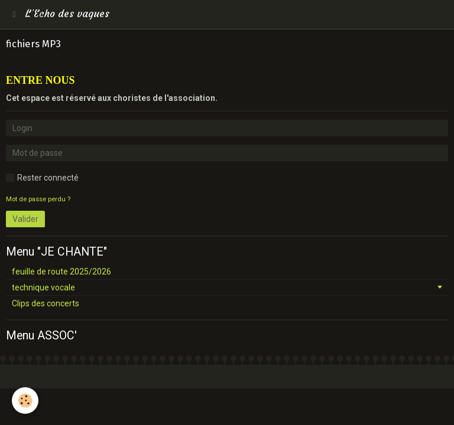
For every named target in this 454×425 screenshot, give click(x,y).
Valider (25, 219)
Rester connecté (42, 177)
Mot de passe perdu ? (38, 199)
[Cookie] (25, 400)
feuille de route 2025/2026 (61, 271)
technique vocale (43, 287)
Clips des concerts (45, 303)
